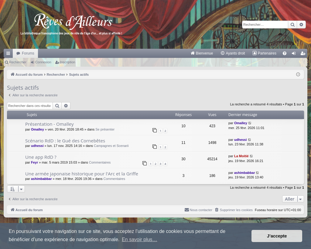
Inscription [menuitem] (304, 54)
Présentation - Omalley (49, 124)
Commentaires (100, 162)
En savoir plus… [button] (139, 239)
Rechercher (17, 62)
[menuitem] (202, 53)
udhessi (37, 146)
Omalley (37, 129)
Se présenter (104, 129)
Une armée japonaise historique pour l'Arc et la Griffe (81, 174)
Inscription (67, 62)
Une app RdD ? (40, 157)
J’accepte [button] (277, 236)
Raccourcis (9, 54)
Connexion (43, 62)
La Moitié (241, 156)
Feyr (34, 162)
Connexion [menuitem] (295, 54)
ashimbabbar (41, 179)
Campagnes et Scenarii (111, 146)
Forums (28, 53)
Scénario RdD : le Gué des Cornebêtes (65, 141)
